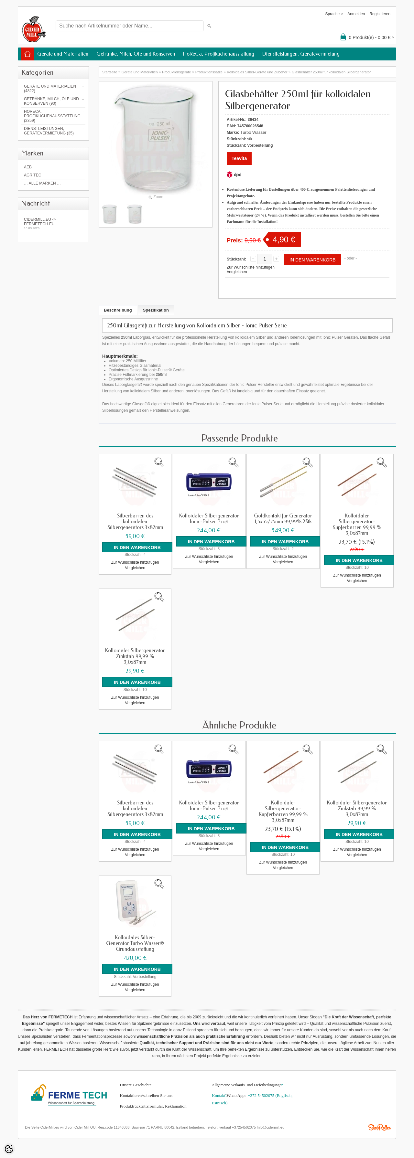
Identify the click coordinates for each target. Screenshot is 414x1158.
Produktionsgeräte (176, 72)
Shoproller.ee (379, 1127)
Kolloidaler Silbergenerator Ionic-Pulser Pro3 (209, 519)
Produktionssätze (209, 72)
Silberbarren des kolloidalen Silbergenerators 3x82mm (135, 521)
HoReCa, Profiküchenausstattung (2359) (52, 116)
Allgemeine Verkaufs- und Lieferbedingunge (246, 1084)
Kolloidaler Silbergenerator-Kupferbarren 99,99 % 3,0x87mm (356, 524)
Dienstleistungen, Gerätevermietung (301, 54)
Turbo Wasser (253, 132)
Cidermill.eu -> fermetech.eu (53, 223)
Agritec (32, 175)
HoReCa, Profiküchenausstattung (218, 54)
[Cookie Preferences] (9, 1149)
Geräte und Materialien (62, 54)
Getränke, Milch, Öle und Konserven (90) (51, 101)
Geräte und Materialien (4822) (50, 88)
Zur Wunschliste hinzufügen (251, 267)
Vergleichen (237, 272)
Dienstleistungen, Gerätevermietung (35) (49, 130)
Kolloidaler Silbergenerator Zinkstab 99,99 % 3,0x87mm (135, 656)
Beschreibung (118, 310)
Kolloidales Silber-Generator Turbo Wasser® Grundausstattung (135, 943)
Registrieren (379, 14)
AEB (28, 167)
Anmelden (356, 14)
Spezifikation (156, 310)
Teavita (239, 158)
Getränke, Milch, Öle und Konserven (135, 54)
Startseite (109, 72)
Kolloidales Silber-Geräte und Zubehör (257, 72)
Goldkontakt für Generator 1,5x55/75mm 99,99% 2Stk (283, 519)
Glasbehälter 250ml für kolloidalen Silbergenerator (331, 72)
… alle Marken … (42, 183)
